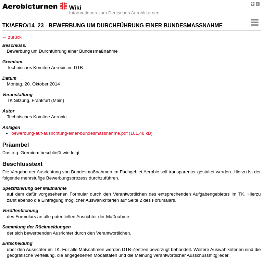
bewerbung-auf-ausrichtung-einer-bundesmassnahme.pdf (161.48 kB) (81, 133)
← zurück (12, 37)
